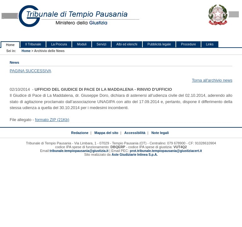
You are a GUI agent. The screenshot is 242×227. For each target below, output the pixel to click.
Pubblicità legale (159, 44)
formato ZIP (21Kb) (52, 119)
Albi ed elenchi (126, 44)
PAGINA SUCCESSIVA (30, 70)
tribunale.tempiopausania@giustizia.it (79, 151)
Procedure (188, 44)
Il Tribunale (33, 44)
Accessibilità (135, 133)
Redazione (80, 133)
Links (210, 44)
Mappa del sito (106, 133)
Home (10, 45)
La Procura (59, 44)
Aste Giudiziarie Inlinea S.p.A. (135, 154)
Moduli (81, 44)
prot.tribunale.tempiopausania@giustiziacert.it (166, 151)
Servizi (102, 44)
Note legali (160, 133)
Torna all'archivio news (212, 80)
